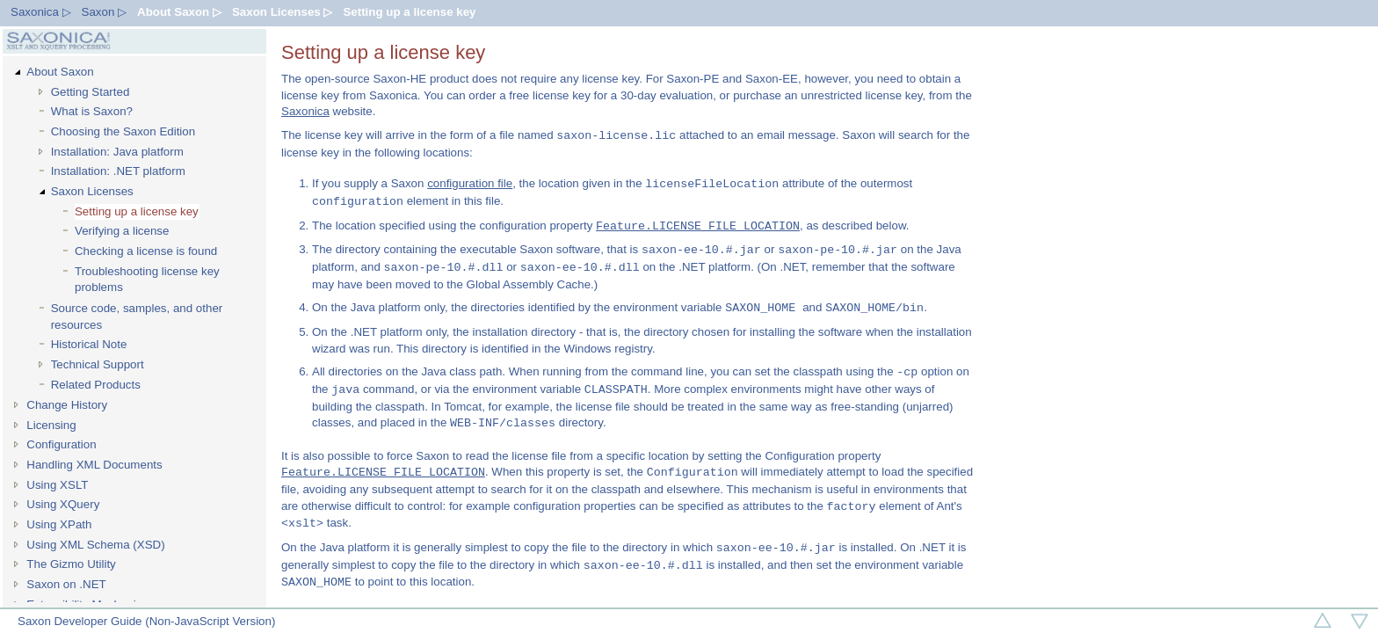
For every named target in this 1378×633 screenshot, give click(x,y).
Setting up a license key (409, 11)
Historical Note (89, 344)
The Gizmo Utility (70, 564)
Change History (66, 404)
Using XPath (58, 524)
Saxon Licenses (92, 191)
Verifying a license (122, 230)
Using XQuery (62, 504)
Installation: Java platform (117, 151)
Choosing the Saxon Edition (123, 131)
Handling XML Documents (94, 464)
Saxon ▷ (104, 11)
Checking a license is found (146, 251)
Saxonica (305, 111)
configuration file (469, 184)
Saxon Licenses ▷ (282, 11)
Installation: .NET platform (118, 171)
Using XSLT (57, 484)
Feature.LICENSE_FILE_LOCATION (698, 226)
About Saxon (59, 71)
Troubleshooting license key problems (147, 280)
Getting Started (90, 91)
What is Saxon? (92, 111)
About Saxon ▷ (179, 11)
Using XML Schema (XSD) (95, 544)
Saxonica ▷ (41, 11)
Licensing (51, 425)
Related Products (96, 384)
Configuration (61, 444)
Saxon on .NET (65, 584)
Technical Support (97, 364)
